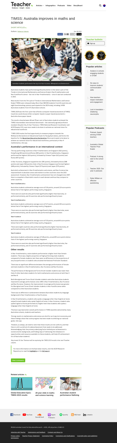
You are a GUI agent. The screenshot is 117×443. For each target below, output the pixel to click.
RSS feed (75, 415)
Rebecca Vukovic (23, 31)
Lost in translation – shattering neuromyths (97, 112)
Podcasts (61, 5)
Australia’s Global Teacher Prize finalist (96, 147)
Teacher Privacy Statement (31, 436)
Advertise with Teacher (18, 432)
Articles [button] (40, 5)
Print (79, 34)
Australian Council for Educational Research (28, 427)
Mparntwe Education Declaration (34, 138)
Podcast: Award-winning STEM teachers (96, 134)
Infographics (51, 5)
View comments (18, 360)
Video (69, 5)
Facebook (15, 415)
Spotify (63, 415)
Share (60, 34)
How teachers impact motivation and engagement (96, 100)
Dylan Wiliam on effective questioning (96, 180)
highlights (33, 351)
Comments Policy (47, 436)
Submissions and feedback (36, 432)
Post (66, 34)
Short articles (18, 27)
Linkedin (87, 415)
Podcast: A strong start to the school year (96, 159)
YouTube (27, 415)
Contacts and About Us (55, 432)
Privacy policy (15, 436)
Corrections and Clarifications (65, 436)
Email (72, 34)
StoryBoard (77, 5)
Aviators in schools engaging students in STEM (97, 73)
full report (46, 351)
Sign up (91, 43)
